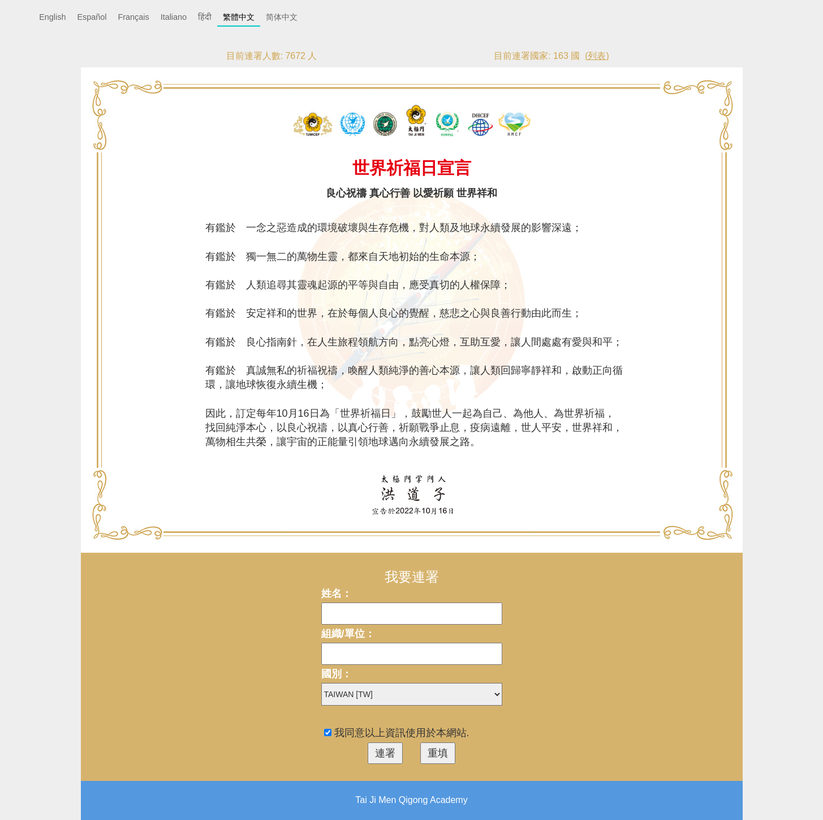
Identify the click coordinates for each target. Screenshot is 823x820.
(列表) (597, 56)
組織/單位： (348, 633)
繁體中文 (239, 17)
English (52, 17)
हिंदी (205, 17)
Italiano (174, 17)
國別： (336, 674)
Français (133, 17)
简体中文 (282, 17)
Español (91, 17)
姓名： (336, 593)
